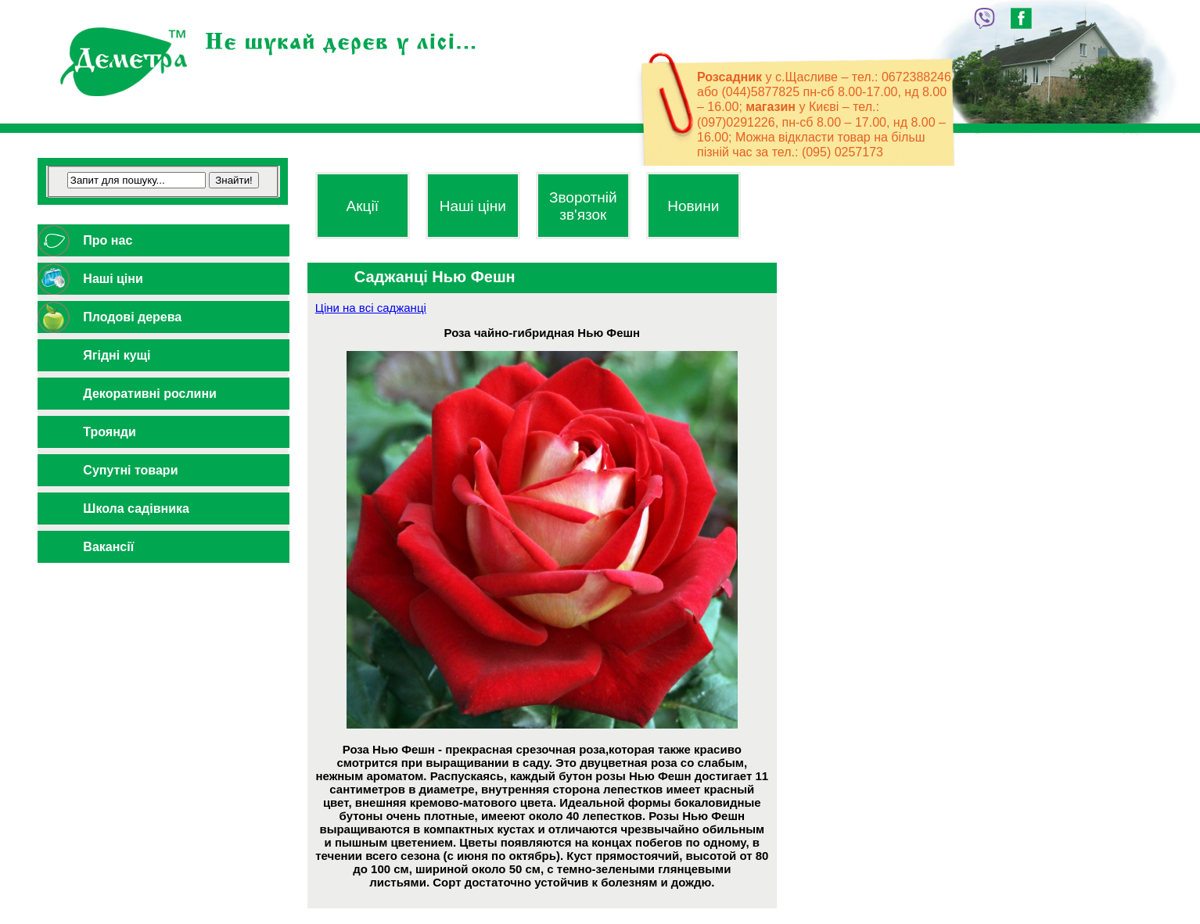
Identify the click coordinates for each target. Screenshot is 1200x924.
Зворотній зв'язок (583, 206)
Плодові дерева (132, 317)
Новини (693, 206)
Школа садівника (136, 508)
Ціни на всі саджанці (370, 307)
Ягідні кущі (116, 355)
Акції (363, 206)
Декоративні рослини (150, 393)
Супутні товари (130, 470)
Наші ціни (112, 278)
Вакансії (108, 546)
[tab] (163, 240)
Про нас (107, 240)
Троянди (109, 432)
